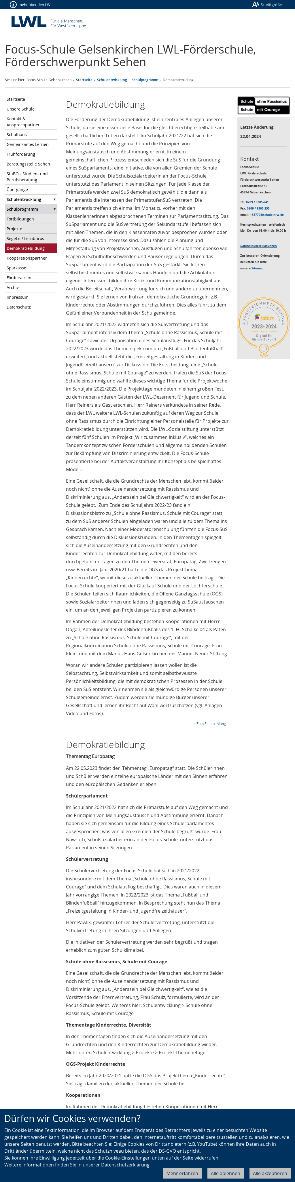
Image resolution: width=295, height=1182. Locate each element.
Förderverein (19, 277)
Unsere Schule (21, 109)
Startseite (84, 79)
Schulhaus (17, 134)
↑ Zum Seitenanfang (210, 723)
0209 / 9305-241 (257, 202)
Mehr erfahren (182, 1173)
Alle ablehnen (225, 1173)
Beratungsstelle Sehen (28, 164)
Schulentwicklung (112, 79)
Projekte (14, 228)
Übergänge (17, 189)
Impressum (18, 297)
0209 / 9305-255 (258, 208)
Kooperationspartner (27, 258)
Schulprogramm (145, 79)
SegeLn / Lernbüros (25, 238)
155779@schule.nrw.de (267, 215)
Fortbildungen (20, 219)
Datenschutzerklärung (125, 1165)
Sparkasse (16, 268)
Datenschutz (19, 307)
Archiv (13, 287)
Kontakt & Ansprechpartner (23, 121)
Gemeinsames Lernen (28, 144)
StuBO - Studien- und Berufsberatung (27, 176)
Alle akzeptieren (270, 1173)
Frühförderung (21, 154)
